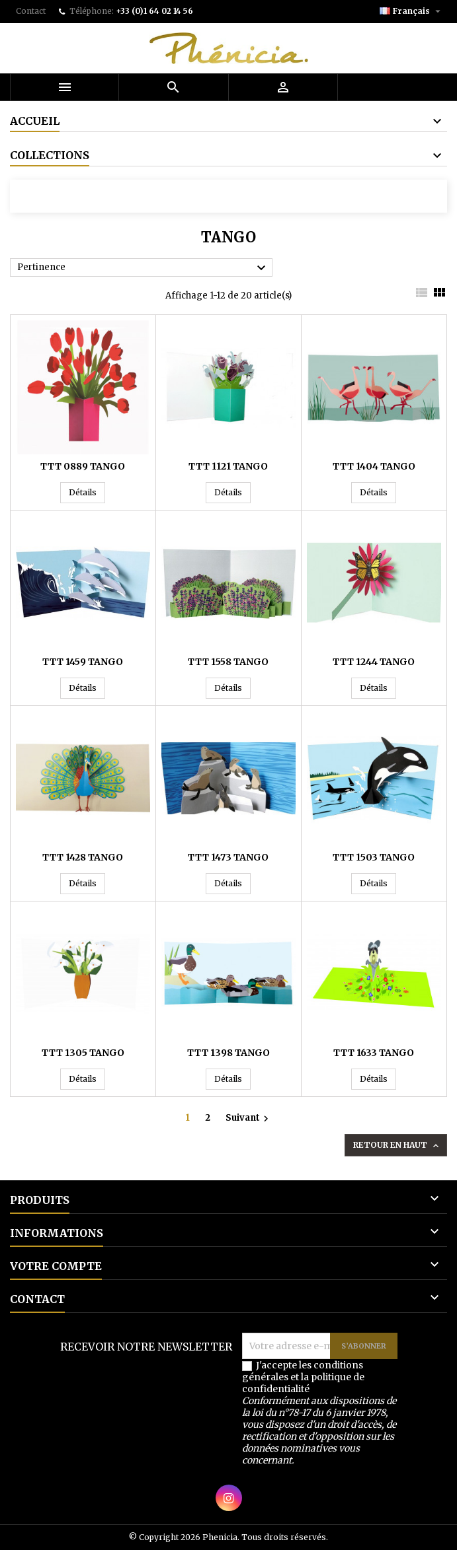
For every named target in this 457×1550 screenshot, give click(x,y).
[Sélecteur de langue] (412, 11)
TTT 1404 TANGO (374, 466)
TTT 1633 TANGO (373, 1053)
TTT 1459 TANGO (82, 662)
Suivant (249, 1118)
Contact (31, 11)
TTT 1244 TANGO (374, 662)
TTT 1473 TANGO (228, 857)
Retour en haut (397, 1145)
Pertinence (143, 268)
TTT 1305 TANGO (83, 1053)
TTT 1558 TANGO (228, 662)
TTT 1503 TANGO (374, 857)
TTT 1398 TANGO (228, 1053)
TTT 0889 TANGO (82, 466)
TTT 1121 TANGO (228, 466)
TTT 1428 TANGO (82, 857)
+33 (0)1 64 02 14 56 (154, 11)
